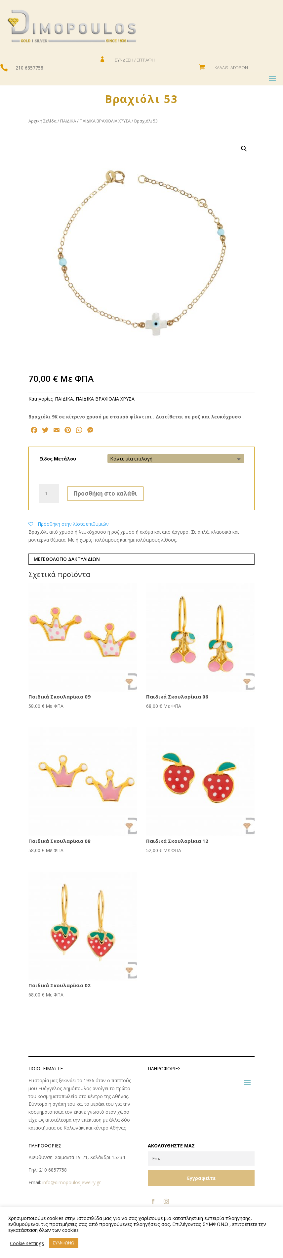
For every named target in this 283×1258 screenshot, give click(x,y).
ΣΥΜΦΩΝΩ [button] (63, 1243)
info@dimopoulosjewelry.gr (71, 1182)
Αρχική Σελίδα (42, 121)
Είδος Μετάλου (57, 459)
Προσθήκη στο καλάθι (105, 493)
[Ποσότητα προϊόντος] (49, 493)
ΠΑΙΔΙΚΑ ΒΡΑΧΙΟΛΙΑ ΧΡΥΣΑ (105, 121)
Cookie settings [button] (27, 1243)
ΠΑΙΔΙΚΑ (68, 121)
